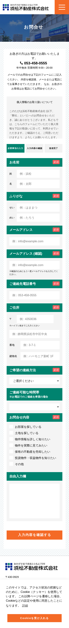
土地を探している (23, 433)
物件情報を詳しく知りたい (29, 439)
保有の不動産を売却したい (29, 451)
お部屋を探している (25, 426)
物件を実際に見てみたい (28, 445)
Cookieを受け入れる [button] (34, 618)
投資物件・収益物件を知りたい (32, 457)
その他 (16, 464)
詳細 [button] (25, 605)
